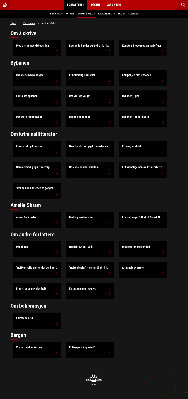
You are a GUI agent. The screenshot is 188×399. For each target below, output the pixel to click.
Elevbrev (133, 13)
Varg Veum (114, 4)
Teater (121, 13)
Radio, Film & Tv (106, 13)
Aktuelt (70, 13)
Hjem (13, 23)
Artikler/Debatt (86, 13)
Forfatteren (75, 4)
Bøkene (95, 4)
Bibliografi (56, 13)
